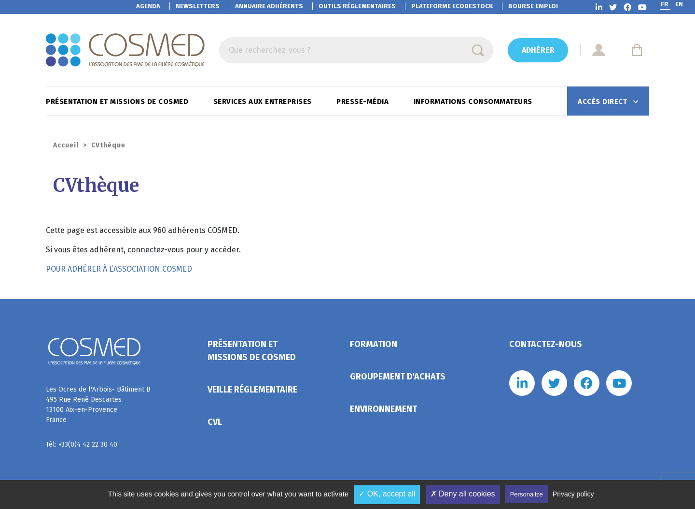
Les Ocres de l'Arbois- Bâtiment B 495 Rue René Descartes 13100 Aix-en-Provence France (98, 404)
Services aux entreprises (263, 101)
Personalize (526, 494)
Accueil (66, 145)
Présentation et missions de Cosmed (118, 101)
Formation (373, 344)
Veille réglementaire (252, 389)
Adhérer (538, 50)
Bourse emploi (533, 6)
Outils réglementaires (357, 6)
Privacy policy (573, 494)
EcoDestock (452, 6)
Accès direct (603, 101)
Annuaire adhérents (269, 6)
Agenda (148, 6)
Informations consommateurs (474, 101)
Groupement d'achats (397, 376)
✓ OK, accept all (387, 494)
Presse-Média (363, 101)
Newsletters (198, 6)
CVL (215, 422)
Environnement (383, 409)
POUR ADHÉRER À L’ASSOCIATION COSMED (119, 269)
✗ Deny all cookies (463, 494)
